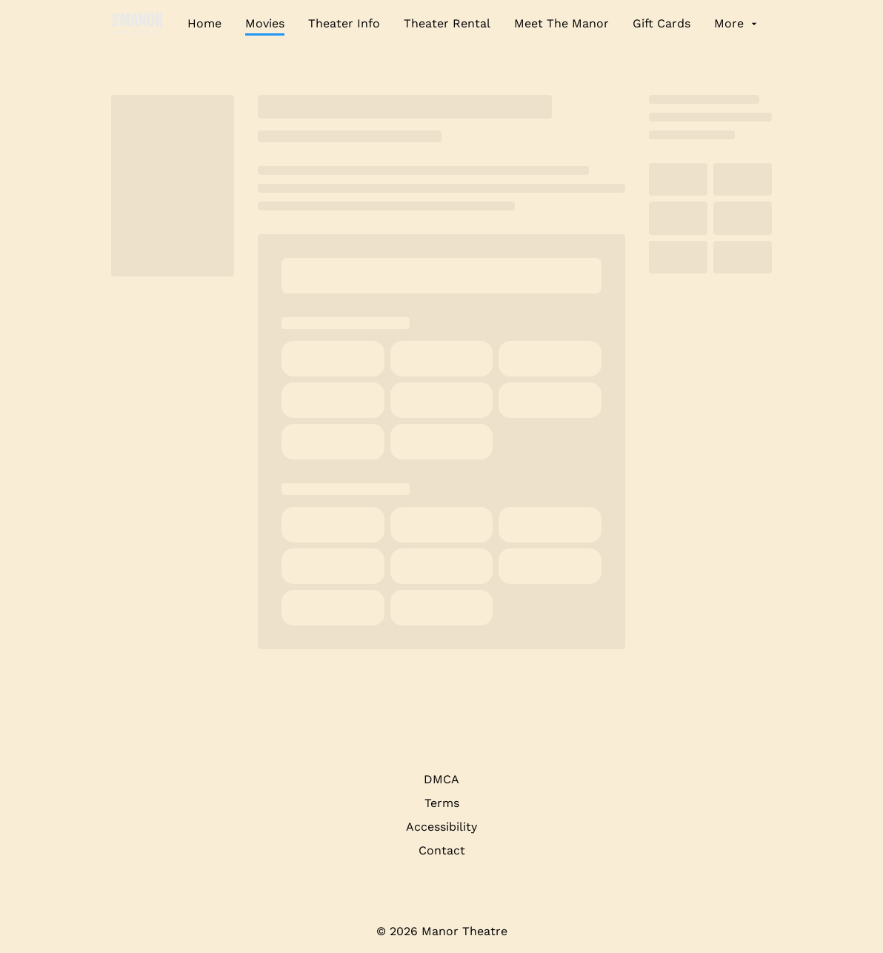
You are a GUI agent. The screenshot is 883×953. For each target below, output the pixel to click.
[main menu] (473, 24)
